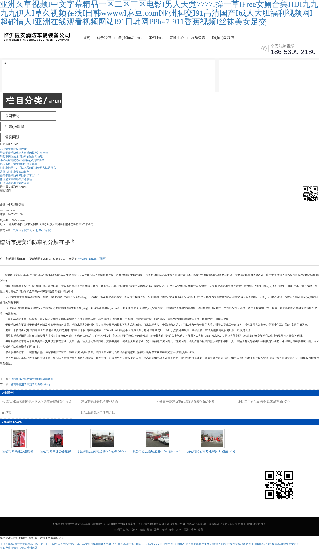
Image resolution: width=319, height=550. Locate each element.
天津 (186, 529)
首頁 (86, 38)
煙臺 (149, 529)
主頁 (15, 230)
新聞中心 (177, 38)
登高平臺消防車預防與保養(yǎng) (19, 175)
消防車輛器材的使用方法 (98, 413)
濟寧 (193, 529)
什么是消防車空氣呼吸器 (14, 183)
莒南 (178, 529)
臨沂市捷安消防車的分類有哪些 (18, 164)
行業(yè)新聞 (43, 230)
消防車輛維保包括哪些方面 (99, 401)
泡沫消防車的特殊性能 (13, 149)
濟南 (135, 529)
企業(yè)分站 (25, 481)
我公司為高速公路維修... (19, 451)
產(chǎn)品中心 (130, 38)
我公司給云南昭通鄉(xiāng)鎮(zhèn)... (103, 451)
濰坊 (157, 529)
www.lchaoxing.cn (87, 258)
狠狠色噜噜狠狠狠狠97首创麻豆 (18, 547)
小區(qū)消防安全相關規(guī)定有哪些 (22, 160)
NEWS (14, 144)
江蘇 (171, 529)
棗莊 (200, 529)
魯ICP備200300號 (148, 523)
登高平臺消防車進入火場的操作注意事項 (24, 152)
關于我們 (104, 38)
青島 (142, 529)
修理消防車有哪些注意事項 (16, 179)
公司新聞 (9, 481)
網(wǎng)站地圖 (45, 481)
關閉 (102, 258)
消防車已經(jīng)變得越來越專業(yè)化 (264, 401)
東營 (164, 529)
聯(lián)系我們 (223, 38)
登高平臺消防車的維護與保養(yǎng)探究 (187, 401)
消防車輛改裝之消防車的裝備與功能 (21, 156)
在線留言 (198, 38)
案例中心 (156, 38)
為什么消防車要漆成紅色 (14, 171)
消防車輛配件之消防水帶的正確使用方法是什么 (28, 167)
